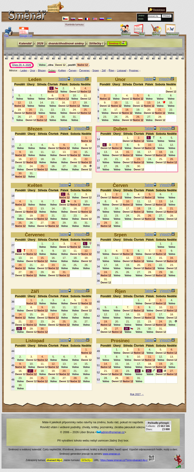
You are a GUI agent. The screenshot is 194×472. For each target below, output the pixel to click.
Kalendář (25, 43)
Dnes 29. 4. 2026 (24, 66)
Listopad (121, 70)
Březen (42, 70)
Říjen (111, 70)
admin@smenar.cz (111, 432)
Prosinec (134, 70)
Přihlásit (166, 16)
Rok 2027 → (137, 394)
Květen (62, 70)
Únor (32, 70)
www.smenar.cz (111, 453)
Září (104, 70)
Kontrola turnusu (74, 24)
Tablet (64, 79)
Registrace (159, 10)
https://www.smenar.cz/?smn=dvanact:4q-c (123, 460)
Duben (52, 70)
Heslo (140, 19)
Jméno (141, 15)
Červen (73, 70)
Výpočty (81, 79)
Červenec (84, 70)
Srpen (95, 70)
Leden (23, 70)
